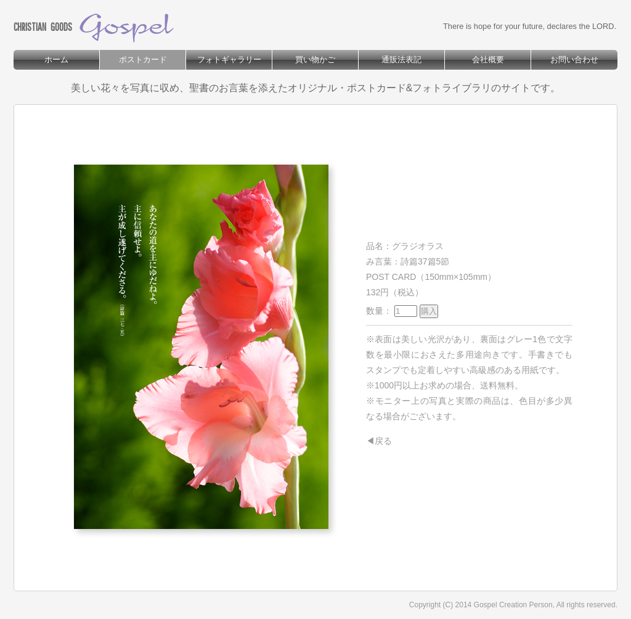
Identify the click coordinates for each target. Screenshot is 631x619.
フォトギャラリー (229, 59)
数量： (402, 311)
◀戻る (379, 441)
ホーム (56, 59)
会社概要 (488, 59)
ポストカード (143, 59)
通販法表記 (401, 59)
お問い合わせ (574, 59)
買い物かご (315, 59)
